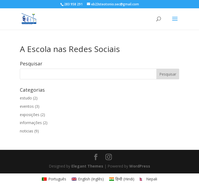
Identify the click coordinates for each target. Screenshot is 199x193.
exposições (29, 114)
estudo (26, 98)
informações (31, 122)
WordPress (139, 166)
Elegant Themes (87, 166)
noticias (26, 130)
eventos (27, 106)
